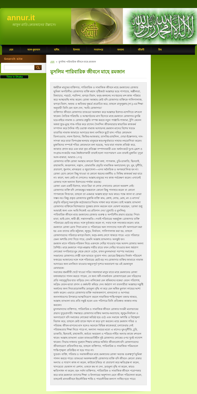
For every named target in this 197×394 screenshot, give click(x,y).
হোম (52, 62)
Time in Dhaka (14, 76)
